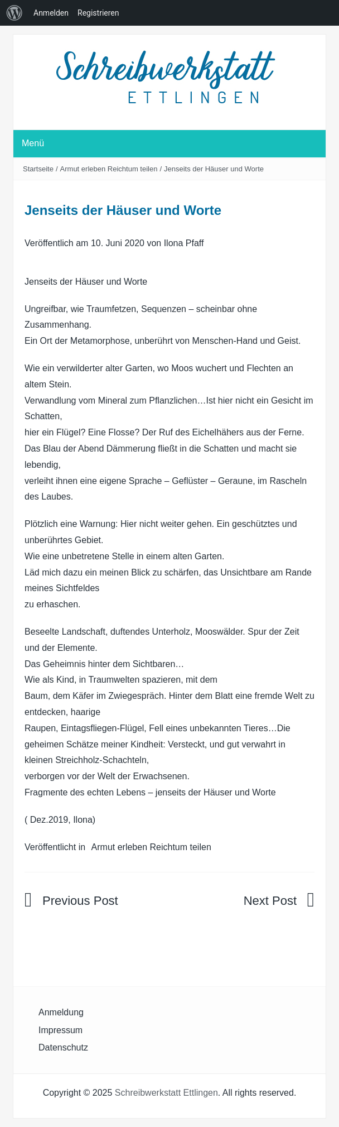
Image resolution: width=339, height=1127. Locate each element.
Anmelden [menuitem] (51, 12)
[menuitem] (14, 13)
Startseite (38, 169)
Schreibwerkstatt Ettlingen (166, 1092)
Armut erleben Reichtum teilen (109, 169)
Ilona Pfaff (184, 243)
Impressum (60, 1030)
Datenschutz (63, 1047)
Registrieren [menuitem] (98, 12)
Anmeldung (61, 1012)
